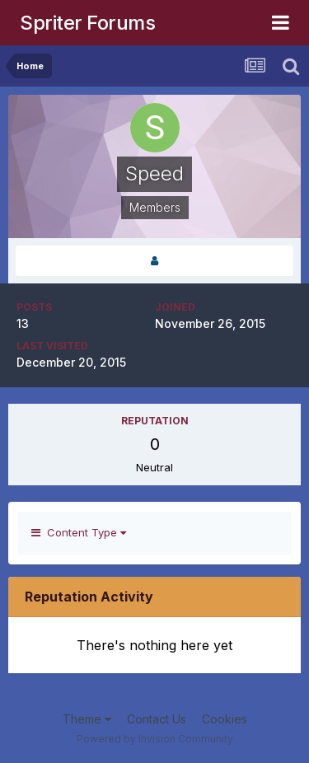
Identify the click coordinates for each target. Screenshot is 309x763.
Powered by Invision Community (155, 739)
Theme (87, 719)
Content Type (78, 532)
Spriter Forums (87, 23)
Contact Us (156, 719)
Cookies (224, 719)
